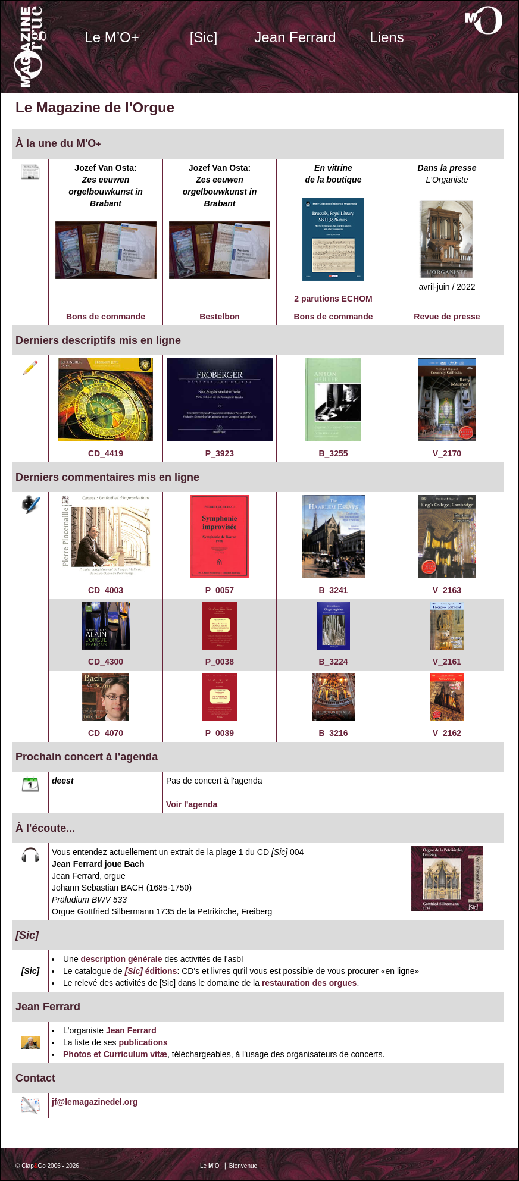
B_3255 (333, 453)
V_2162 (447, 733)
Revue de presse (447, 316)
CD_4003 (105, 590)
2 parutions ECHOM (333, 298)
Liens (387, 37)
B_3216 (333, 733)
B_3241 (333, 590)
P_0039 (219, 733)
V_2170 (447, 453)
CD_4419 (105, 453)
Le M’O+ (112, 37)
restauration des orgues (309, 983)
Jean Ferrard (295, 37)
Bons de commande (105, 316)
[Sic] (204, 37)
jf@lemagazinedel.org (94, 1102)
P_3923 (219, 453)
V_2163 (447, 590)
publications (142, 1042)
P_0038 (219, 661)
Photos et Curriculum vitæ (115, 1054)
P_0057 (219, 590)
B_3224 (333, 661)
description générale (121, 959)
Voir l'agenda (191, 804)
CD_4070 (105, 733)
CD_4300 (105, 661)
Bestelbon (219, 316)
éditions (160, 971)
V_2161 (447, 661)
